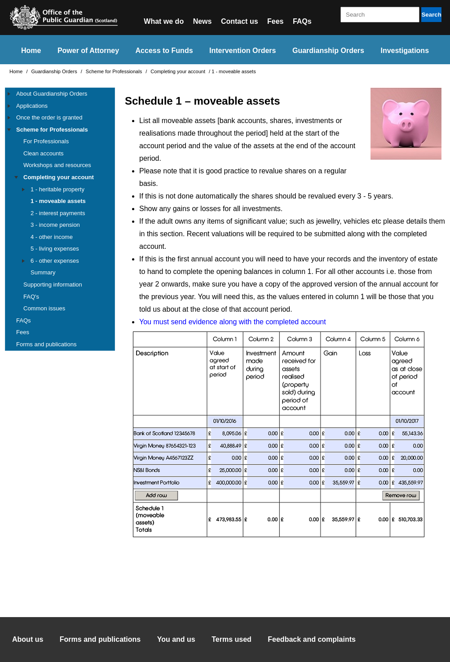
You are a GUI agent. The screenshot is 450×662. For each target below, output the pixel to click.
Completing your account (178, 71)
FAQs (302, 21)
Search (431, 14)
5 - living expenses (55, 248)
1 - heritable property (57, 189)
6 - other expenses (55, 260)
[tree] (60, 219)
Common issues (44, 308)
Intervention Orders (242, 50)
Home (31, 50)
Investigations (404, 50)
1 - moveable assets (58, 201)
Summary (43, 272)
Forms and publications (46, 344)
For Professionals (46, 141)
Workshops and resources (57, 165)
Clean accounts (43, 153)
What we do (164, 21)
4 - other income (52, 237)
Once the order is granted (49, 117)
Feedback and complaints (312, 639)
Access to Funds (164, 50)
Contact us (239, 21)
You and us (176, 639)
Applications (32, 105)
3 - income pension (55, 224)
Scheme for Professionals (114, 71)
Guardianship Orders (328, 50)
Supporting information (52, 284)
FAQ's (31, 296)
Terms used (231, 639)
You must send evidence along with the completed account (232, 322)
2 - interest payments (58, 213)
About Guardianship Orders (51, 93)
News (202, 21)
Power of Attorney (88, 50)
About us (27, 639)
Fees (275, 21)
